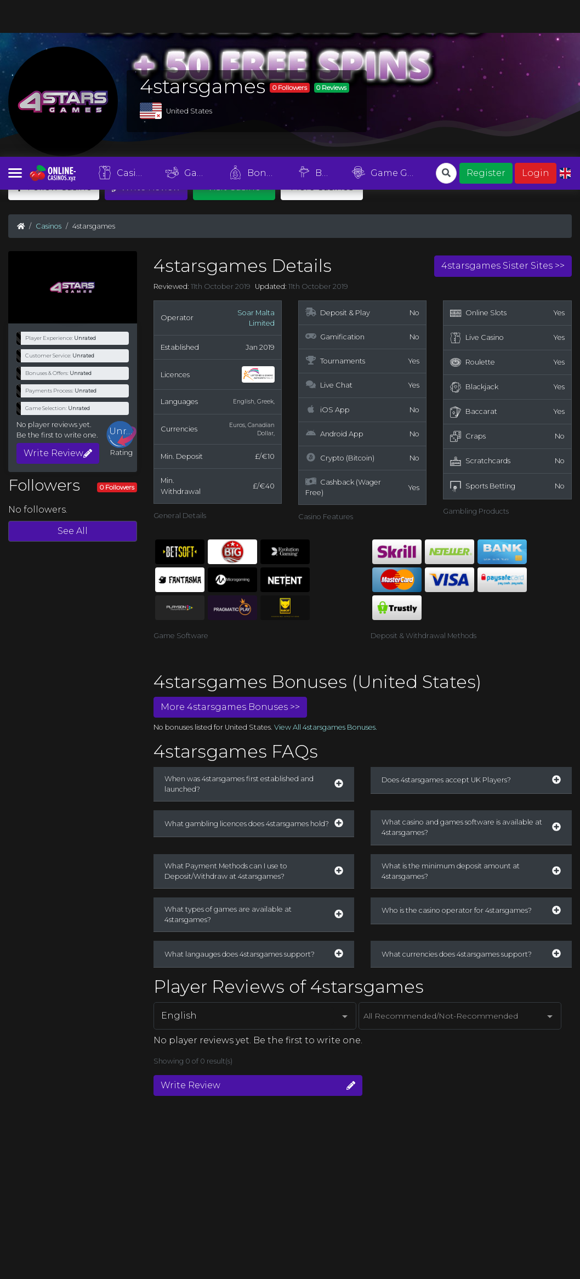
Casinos (124, 15)
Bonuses (257, 15)
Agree (559, 1262)
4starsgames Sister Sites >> (503, 109)
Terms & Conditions (203, 1152)
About (149, 1152)
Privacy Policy (270, 1152)
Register (486, 16)
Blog (318, 15)
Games (190, 15)
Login (535, 16)
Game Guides (389, 15)
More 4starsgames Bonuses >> (230, 550)
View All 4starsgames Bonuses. (325, 570)
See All (73, 374)
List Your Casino (101, 1152)
